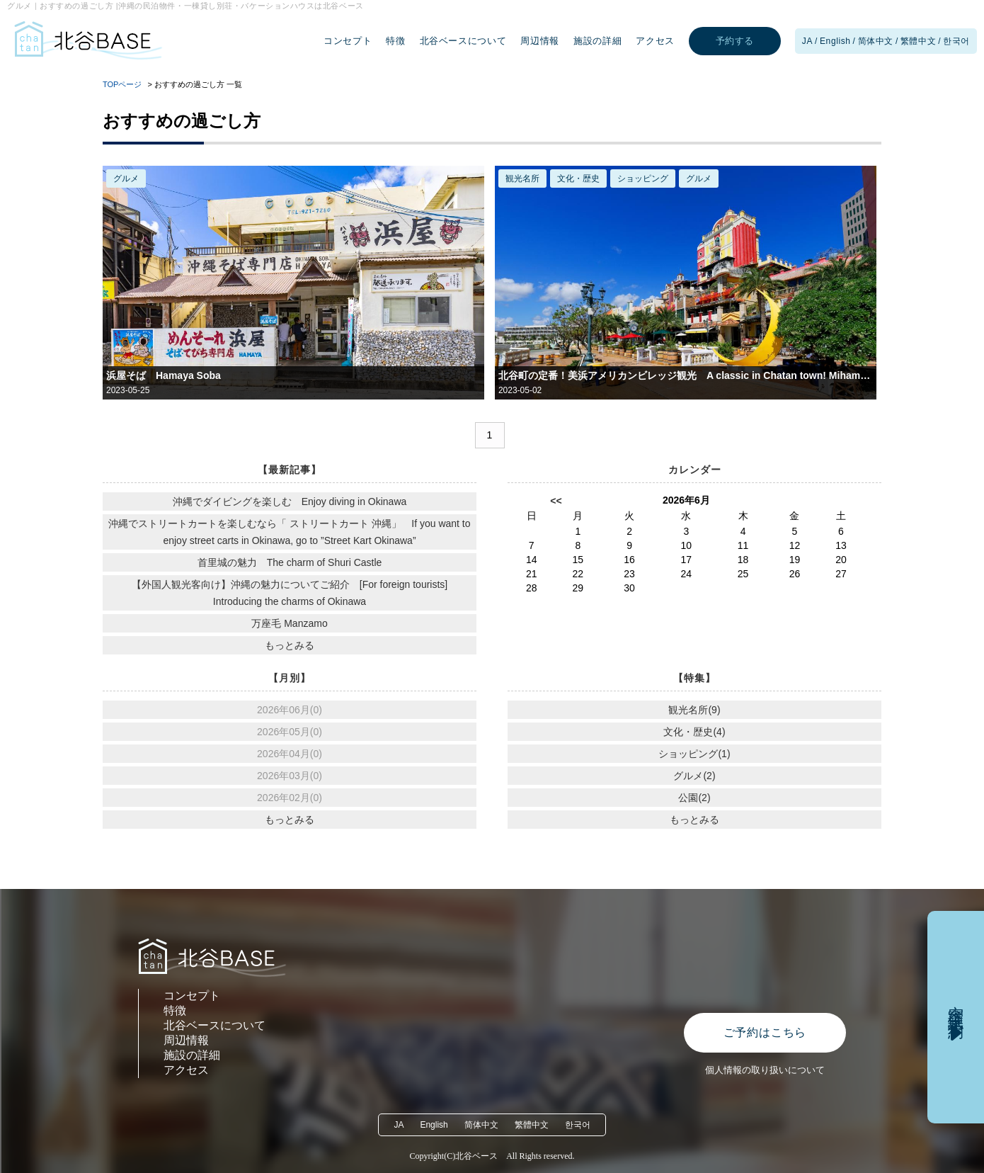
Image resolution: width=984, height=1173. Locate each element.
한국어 (956, 41)
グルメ (126, 178)
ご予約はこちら (765, 1032)
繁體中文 (918, 41)
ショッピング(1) (694, 753)
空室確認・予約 (956, 1004)
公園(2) (694, 797)
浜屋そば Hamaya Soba (163, 375)
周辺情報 (539, 40)
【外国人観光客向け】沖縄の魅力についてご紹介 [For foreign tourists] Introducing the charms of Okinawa (290, 593)
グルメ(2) (694, 775)
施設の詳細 (597, 40)
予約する (735, 40)
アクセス (655, 40)
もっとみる (289, 645)
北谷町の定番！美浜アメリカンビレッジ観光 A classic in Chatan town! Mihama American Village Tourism (685, 375)
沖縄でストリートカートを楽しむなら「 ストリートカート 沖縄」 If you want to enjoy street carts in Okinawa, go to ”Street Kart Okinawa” (289, 532)
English (835, 41)
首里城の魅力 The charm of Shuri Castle (290, 562)
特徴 (395, 40)
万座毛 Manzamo (289, 623)
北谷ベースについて (463, 40)
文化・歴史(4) (694, 731)
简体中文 (875, 41)
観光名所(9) (694, 709)
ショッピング (642, 178)
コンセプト (348, 40)
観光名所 (522, 178)
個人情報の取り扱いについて (765, 1070)
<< (555, 500)
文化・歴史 (578, 178)
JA (807, 41)
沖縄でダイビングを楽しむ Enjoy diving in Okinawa (290, 501)
